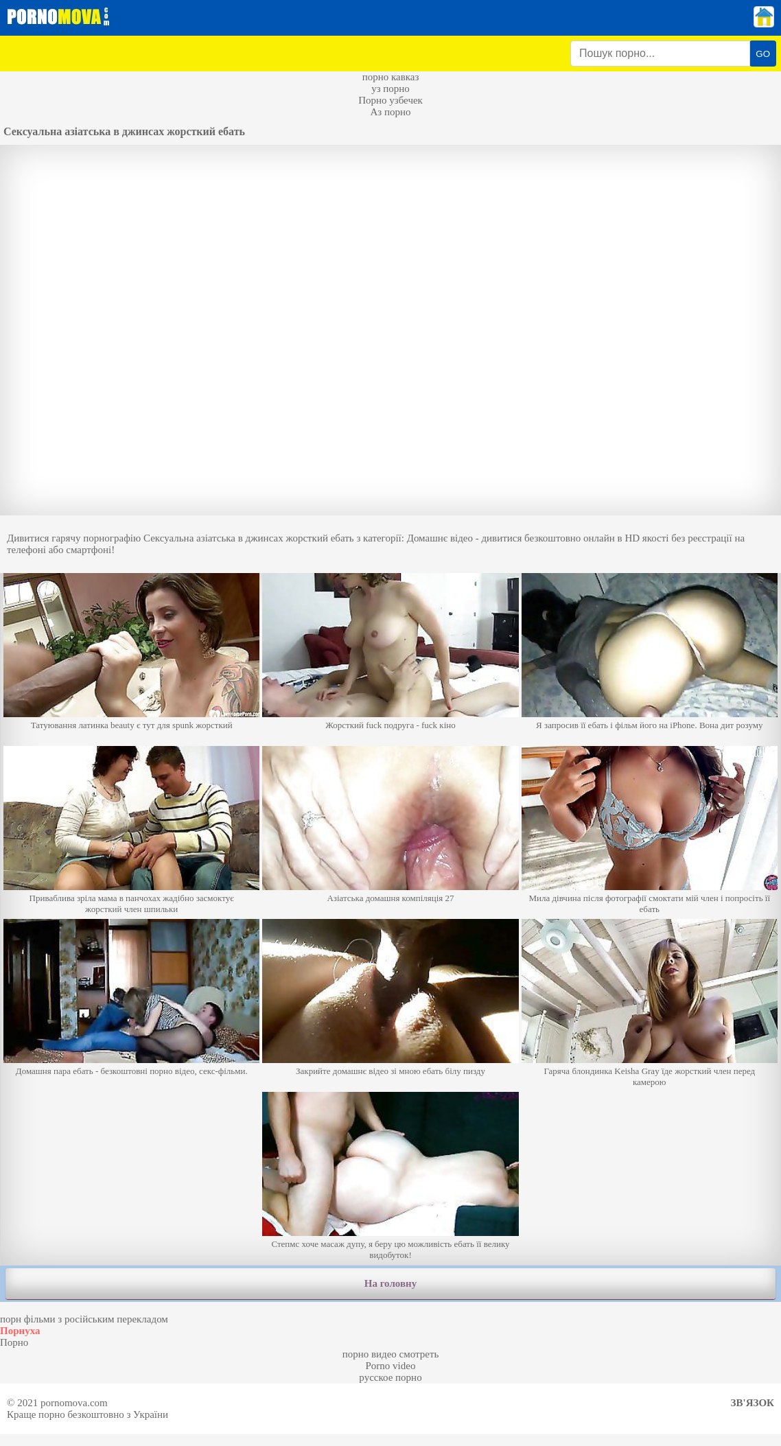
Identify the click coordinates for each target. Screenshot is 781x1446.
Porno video (391, 1365)
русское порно (390, 1377)
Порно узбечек (390, 100)
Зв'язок (752, 1402)
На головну (390, 1283)
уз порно (390, 88)
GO (763, 54)
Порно (14, 1342)
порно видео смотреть (390, 1354)
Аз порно (390, 111)
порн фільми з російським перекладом (84, 1319)
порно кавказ (390, 76)
